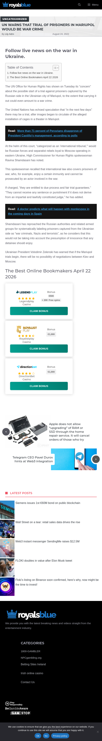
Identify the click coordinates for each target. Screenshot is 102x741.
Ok (37, 736)
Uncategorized (14, 19)
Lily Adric (9, 34)
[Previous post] (6, 432)
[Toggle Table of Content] (54, 68)
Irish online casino (32, 673)
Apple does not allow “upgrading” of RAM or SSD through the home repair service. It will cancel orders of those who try (69, 431)
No (46, 736)
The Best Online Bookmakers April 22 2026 (34, 77)
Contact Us (28, 682)
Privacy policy (60, 736)
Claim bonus (39, 310)
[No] (97, 731)
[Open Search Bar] (79, 4)
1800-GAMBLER (30, 651)
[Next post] (96, 459)
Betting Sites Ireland (33, 664)
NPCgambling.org (31, 657)
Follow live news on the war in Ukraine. (31, 73)
